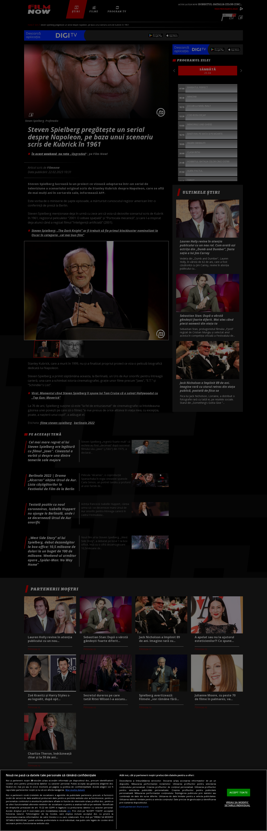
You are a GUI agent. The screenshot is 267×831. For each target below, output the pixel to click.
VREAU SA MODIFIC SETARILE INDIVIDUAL (237, 804)
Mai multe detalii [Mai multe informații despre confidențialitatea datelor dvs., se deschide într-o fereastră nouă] (75, 790)
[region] (133, 800)
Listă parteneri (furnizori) (133, 806)
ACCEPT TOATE (239, 792)
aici (69, 810)
